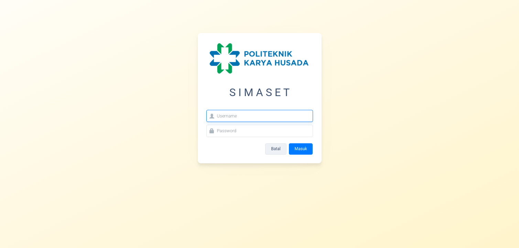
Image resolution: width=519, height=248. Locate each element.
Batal (275, 148)
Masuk (301, 148)
